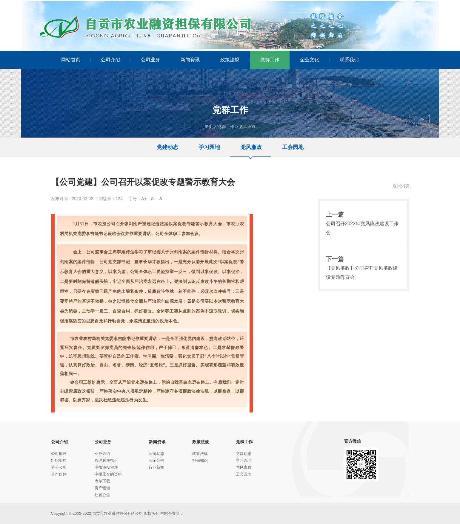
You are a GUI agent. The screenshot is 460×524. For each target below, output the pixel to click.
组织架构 (59, 460)
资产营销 (102, 488)
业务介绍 (102, 453)
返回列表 (401, 185)
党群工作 (269, 59)
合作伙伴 (59, 474)
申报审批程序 (106, 467)
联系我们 (349, 59)
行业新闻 (156, 467)
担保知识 (200, 460)
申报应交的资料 (108, 474)
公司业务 (155, 59)
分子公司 (59, 467)
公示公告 (156, 460)
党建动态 (167, 147)
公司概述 (59, 453)
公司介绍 (115, 59)
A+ (144, 198)
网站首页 (76, 59)
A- (153, 198)
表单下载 (102, 481)
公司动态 (156, 453)
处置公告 (102, 495)
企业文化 (315, 59)
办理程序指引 (106, 460)
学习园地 (209, 147)
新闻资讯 (195, 59)
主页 (208, 126)
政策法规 (235, 59)
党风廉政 (247, 126)
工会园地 (293, 147)
